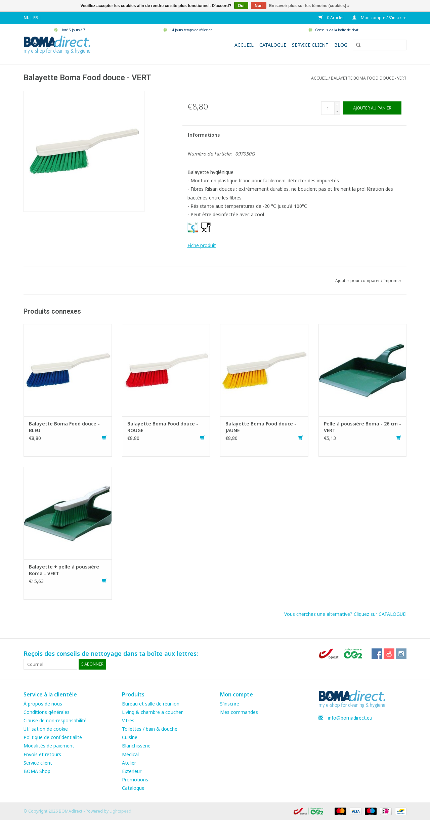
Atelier (129, 763)
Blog (340, 45)
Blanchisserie (136, 745)
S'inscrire (229, 703)
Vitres (128, 720)
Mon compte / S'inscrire (379, 17)
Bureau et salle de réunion (150, 703)
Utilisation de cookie (46, 729)
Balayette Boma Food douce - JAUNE (260, 427)
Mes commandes (239, 712)
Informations (203, 135)
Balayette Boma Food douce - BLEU (64, 427)
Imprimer (392, 280)
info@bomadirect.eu (350, 718)
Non (258, 5)
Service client (310, 45)
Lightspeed (120, 811)
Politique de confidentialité (53, 737)
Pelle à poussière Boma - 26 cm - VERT (362, 427)
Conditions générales (47, 712)
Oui (241, 5)
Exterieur (131, 771)
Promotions (135, 779)
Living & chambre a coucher (152, 712)
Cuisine (129, 737)
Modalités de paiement (49, 745)
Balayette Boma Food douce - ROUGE (162, 427)
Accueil (244, 45)
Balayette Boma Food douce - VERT (368, 78)
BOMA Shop (37, 771)
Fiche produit (201, 245)
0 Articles (332, 17)
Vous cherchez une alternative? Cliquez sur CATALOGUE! (345, 614)
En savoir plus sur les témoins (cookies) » (309, 5)
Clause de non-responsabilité (55, 720)
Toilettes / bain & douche (149, 729)
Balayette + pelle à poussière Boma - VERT (64, 570)
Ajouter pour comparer (358, 280)
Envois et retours (42, 754)
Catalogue (272, 45)
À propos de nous (43, 703)
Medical (130, 754)
